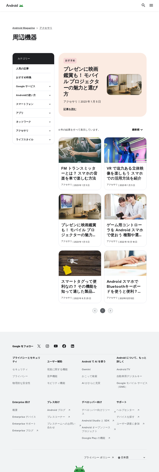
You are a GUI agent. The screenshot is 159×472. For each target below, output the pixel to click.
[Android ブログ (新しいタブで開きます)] (64, 410)
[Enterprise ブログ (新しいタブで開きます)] (29, 430)
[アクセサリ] (45, 28)
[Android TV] (134, 369)
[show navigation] (151, 5)
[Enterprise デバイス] (29, 417)
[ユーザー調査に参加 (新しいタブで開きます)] (134, 424)
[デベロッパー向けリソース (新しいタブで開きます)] (99, 412)
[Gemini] (99, 369)
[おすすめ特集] (23, 77)
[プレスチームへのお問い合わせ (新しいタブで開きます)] (64, 425)
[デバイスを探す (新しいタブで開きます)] (134, 417)
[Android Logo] (14, 5)
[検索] (143, 5)
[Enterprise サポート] (29, 424)
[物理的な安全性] (29, 383)
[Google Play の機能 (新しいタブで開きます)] (99, 438)
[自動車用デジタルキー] (134, 376)
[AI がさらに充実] (99, 383)
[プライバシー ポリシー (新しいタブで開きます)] (99, 457)
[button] (132, 457)
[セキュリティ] (29, 369)
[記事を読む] (70, 109)
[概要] (29, 410)
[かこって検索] (99, 376)
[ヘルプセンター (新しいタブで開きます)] (134, 410)
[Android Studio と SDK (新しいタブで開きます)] (99, 421)
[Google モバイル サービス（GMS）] (134, 385)
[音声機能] (64, 376)
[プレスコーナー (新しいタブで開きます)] (64, 417)
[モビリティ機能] (64, 383)
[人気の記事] (22, 68)
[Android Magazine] (23, 28)
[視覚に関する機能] (64, 369)
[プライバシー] (29, 376)
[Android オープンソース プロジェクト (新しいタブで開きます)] (99, 429)
